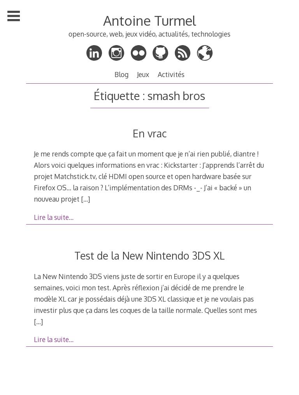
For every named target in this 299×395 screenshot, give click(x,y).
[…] (85, 199)
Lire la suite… (54, 217)
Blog (121, 74)
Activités (171, 74)
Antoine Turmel (149, 20)
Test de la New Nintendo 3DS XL (149, 255)
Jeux (143, 74)
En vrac (150, 133)
